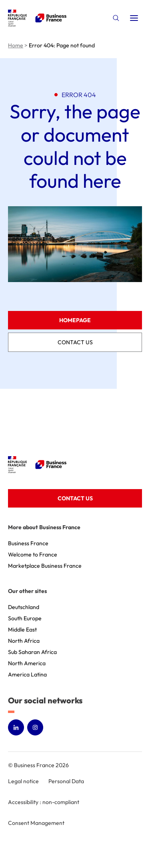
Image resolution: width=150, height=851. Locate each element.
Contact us (75, 342)
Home (15, 45)
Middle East (22, 629)
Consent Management (36, 823)
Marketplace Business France (45, 565)
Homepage (75, 320)
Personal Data (66, 781)
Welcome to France (32, 554)
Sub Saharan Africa (32, 652)
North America (27, 663)
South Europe (25, 618)
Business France (28, 543)
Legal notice (23, 781)
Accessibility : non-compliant (43, 802)
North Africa (24, 640)
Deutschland (23, 607)
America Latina (27, 674)
